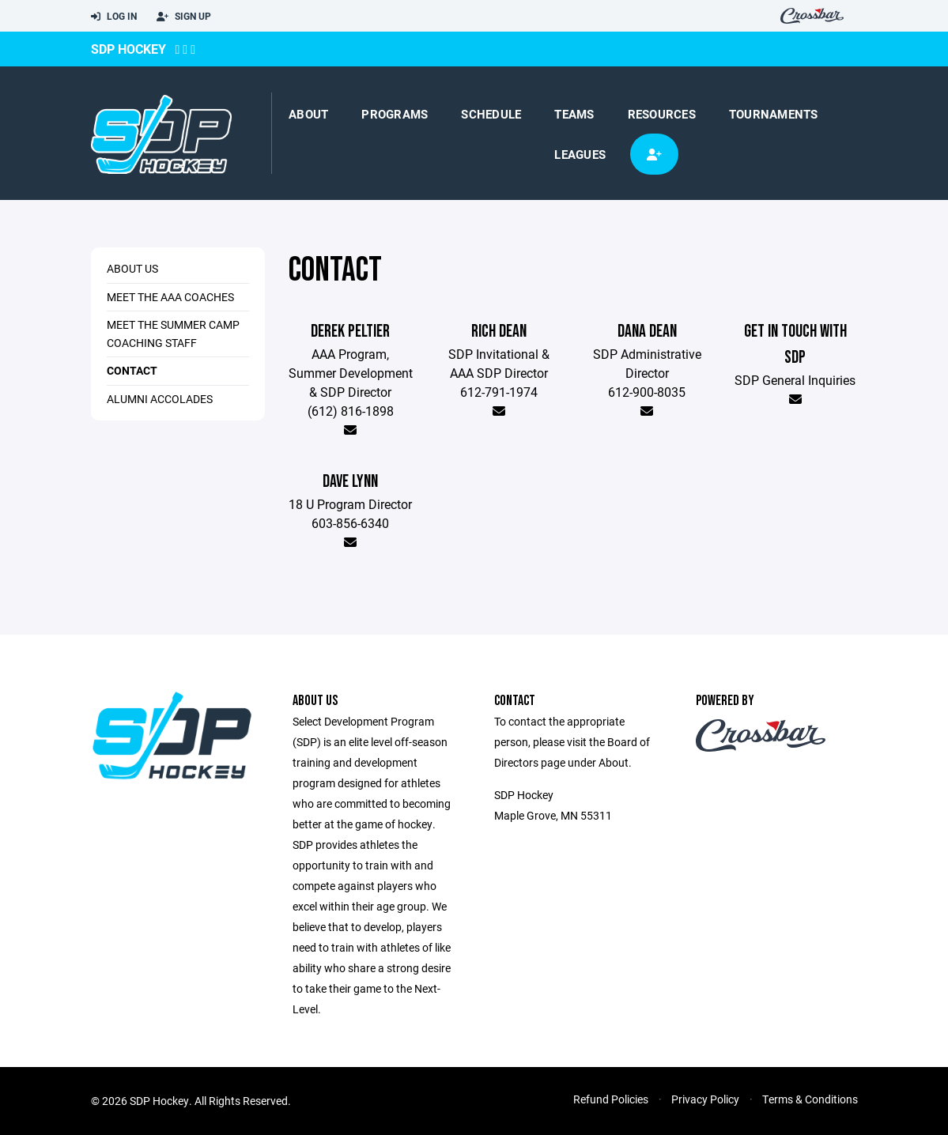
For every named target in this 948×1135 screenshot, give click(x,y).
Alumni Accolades (160, 398)
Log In (114, 16)
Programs (394, 114)
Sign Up (184, 16)
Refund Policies (610, 1099)
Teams (574, 114)
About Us (132, 268)
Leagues (580, 154)
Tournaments (773, 114)
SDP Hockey (128, 48)
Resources (662, 114)
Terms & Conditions (810, 1099)
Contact (132, 370)
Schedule (491, 114)
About (308, 114)
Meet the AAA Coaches (170, 296)
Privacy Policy (705, 1099)
